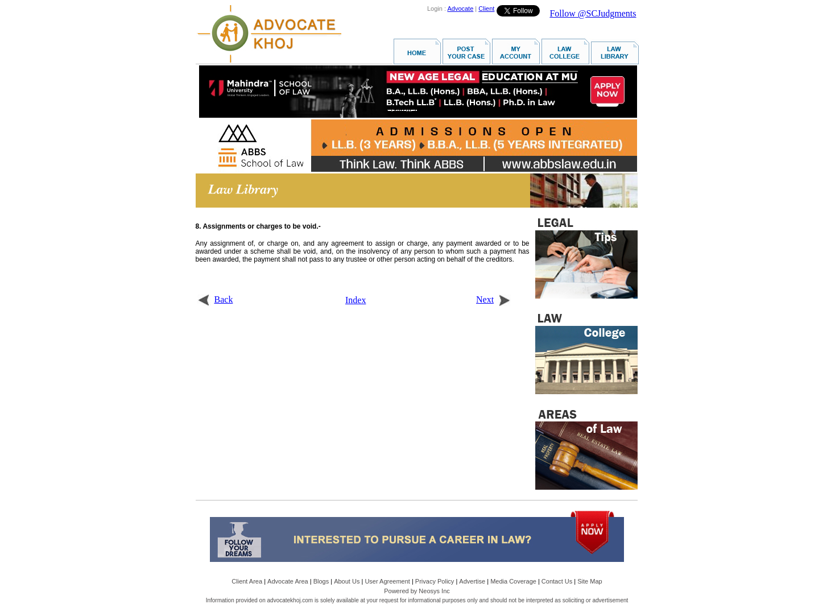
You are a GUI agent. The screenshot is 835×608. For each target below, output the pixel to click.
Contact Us (556, 581)
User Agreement (387, 581)
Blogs (321, 581)
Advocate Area (287, 581)
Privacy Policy (434, 581)
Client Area (247, 581)
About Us (346, 581)
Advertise (472, 581)
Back (215, 299)
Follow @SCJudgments (592, 13)
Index (355, 300)
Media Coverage (513, 581)
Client (486, 8)
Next (493, 299)
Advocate (460, 8)
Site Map (589, 581)
